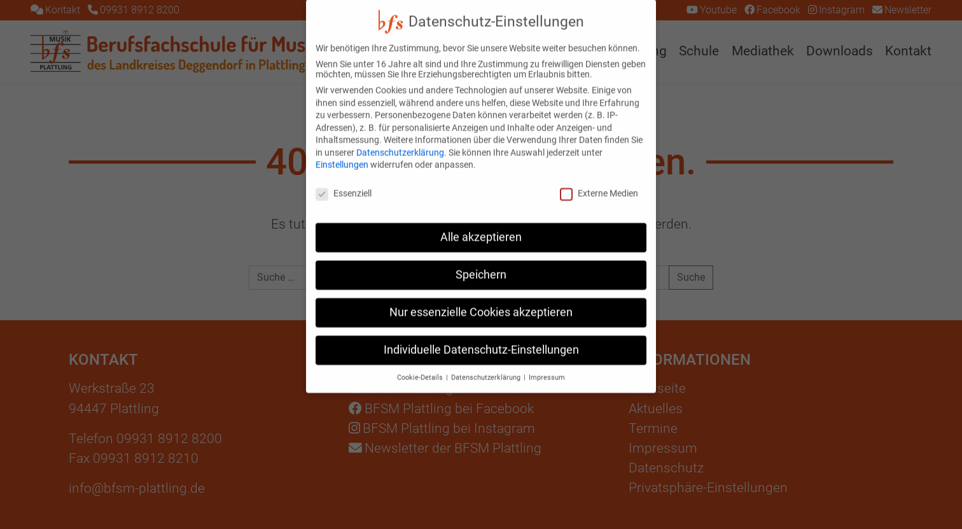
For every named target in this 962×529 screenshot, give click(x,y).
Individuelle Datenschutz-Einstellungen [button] (481, 338)
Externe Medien (599, 182)
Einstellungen (342, 154)
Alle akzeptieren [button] (481, 226)
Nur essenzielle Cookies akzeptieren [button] (481, 301)
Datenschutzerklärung (400, 141)
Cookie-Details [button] (421, 366)
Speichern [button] (481, 263)
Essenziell (344, 182)
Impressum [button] (547, 366)
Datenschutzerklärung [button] (486, 366)
